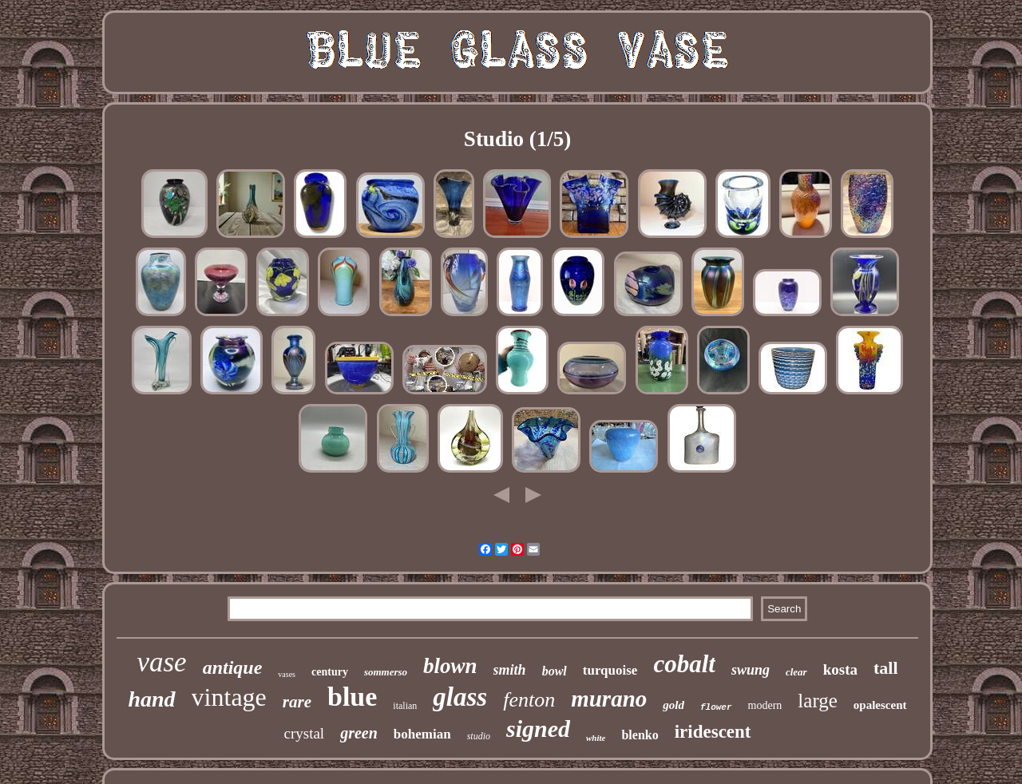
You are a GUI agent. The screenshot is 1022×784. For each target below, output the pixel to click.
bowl (554, 671)
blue (352, 696)
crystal (304, 733)
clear (796, 672)
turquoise (610, 670)
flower (716, 707)
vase (161, 662)
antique (233, 667)
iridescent (713, 732)
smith (509, 670)
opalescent (880, 705)
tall (885, 668)
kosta (840, 669)
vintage (229, 697)
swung (750, 670)
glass (460, 697)
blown (450, 666)
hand (151, 699)
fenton (529, 699)
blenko (639, 735)
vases (286, 674)
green (359, 733)
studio (478, 736)
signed (538, 728)
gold (673, 705)
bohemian (422, 734)
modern (765, 705)
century (329, 672)
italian (405, 705)
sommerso (385, 672)
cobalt (684, 664)
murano (609, 698)
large (818, 700)
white (595, 737)
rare (297, 701)
